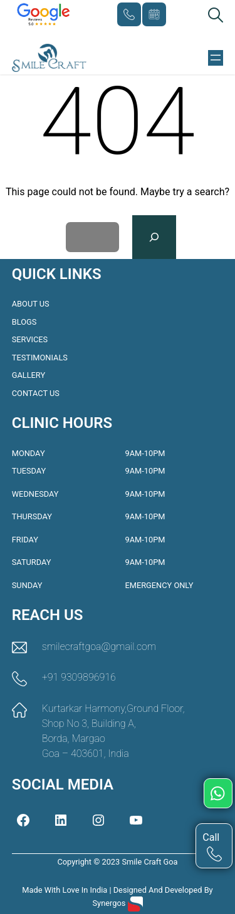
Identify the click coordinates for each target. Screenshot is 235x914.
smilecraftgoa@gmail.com (99, 646)
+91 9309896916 (129, 14)
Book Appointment (154, 14)
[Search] (154, 237)
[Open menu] (215, 57)
